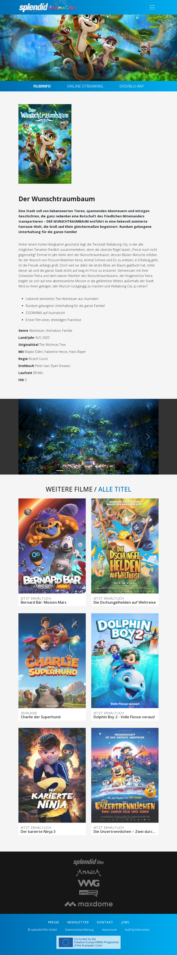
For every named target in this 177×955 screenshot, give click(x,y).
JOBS (125, 922)
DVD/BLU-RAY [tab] (131, 86)
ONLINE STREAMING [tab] (85, 86)
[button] (28, 437)
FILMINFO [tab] (42, 86)
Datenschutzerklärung (79, 930)
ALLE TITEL (114, 489)
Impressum (109, 930)
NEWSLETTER (78, 922)
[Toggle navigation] (152, 7)
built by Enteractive (137, 930)
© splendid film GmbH (42, 930)
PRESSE (53, 922)
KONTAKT (105, 922)
